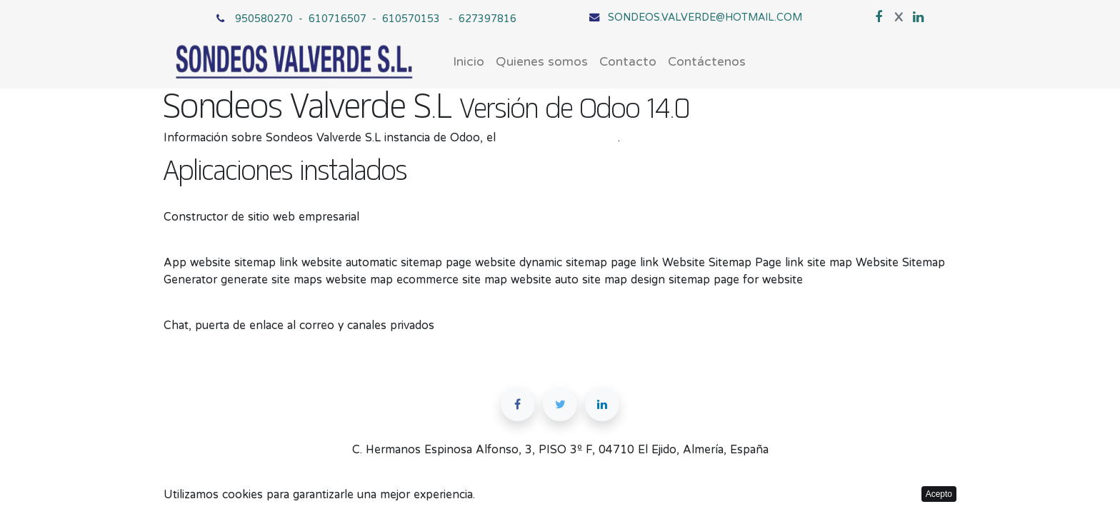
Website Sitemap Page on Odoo (249, 244)
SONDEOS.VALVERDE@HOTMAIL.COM (705, 17)
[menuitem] (468, 61)
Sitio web (188, 199)
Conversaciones (206, 307)
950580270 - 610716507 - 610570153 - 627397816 (375, 18)
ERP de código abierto (558, 137)
